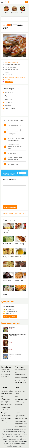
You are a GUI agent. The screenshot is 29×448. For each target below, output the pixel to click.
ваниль (4, 79)
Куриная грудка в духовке (20, 375)
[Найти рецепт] (26, 2)
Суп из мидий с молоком (5, 374)
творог (6, 77)
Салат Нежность (18, 398)
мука (23, 77)
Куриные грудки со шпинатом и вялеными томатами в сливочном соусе (21, 371)
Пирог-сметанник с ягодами (6, 415)
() (11, 62)
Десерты (13, 19)
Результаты (13, 316)
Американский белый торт (6, 418)
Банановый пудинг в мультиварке (7, 422)
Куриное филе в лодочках (20, 374)
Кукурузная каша (4, 398)
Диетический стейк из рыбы (20, 380)
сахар (12, 77)
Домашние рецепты (7, 19)
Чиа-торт (3, 420)
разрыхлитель (18, 77)
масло (8, 79)
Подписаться (22, 173)
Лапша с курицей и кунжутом (6, 390)
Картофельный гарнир (5, 402)
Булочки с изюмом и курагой (20, 426)
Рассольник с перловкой (5, 371)
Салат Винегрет (18, 390)
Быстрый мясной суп (5, 376)
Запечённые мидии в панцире (20, 421)
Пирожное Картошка (5, 417)
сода (10, 77)
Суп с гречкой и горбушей (6, 373)
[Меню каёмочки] (2, 2)
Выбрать (6, 316)
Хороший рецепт (8, 81)
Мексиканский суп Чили (5, 369)
